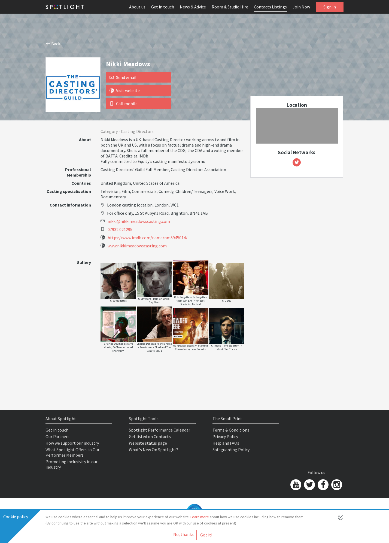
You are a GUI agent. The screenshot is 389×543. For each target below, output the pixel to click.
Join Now (301, 7)
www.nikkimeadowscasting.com (137, 245)
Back (53, 43)
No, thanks (183, 534)
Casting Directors (137, 131)
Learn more (199, 516)
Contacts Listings (270, 7)
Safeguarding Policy (231, 449)
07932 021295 (120, 229)
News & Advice (193, 7)
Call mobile (124, 103)
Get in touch (162, 7)
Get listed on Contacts (150, 436)
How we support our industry (72, 443)
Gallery (84, 262)
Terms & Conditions (230, 430)
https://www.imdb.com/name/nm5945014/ (147, 237)
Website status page (148, 443)
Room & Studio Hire (230, 7)
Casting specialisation (69, 191)
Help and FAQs (225, 443)
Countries (81, 183)
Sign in (329, 7)
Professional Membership (78, 172)
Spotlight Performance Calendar (159, 430)
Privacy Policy (225, 436)
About (85, 139)
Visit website (125, 90)
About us (137, 7)
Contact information (70, 205)
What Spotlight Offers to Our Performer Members (72, 452)
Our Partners (57, 436)
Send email (123, 77)
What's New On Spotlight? (153, 449)
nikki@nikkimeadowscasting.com (139, 221)
